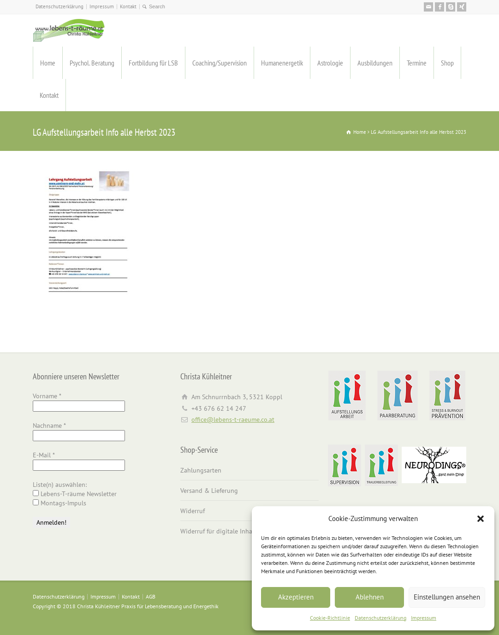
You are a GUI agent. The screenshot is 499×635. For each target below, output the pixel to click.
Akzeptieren (296, 597)
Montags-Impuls (59, 503)
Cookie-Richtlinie (330, 617)
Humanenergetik (282, 62)
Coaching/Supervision (219, 62)
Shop (447, 62)
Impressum (423, 617)
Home (47, 62)
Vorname (47, 396)
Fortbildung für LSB (153, 62)
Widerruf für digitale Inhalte (220, 531)
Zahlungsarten (200, 470)
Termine (417, 62)
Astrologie (330, 62)
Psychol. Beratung (92, 62)
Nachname (49, 425)
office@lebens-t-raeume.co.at (232, 419)
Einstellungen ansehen (447, 597)
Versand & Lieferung (209, 490)
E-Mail (44, 455)
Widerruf (192, 511)
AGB (150, 596)
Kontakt (128, 6)
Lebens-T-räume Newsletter (75, 494)
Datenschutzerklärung (380, 617)
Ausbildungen (374, 62)
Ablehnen (370, 597)
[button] (480, 518)
